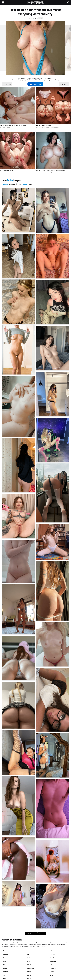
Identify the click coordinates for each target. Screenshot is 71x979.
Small (30, 184)
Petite (40, 18)
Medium (25, 184)
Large (19, 184)
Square (12, 184)
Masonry (5, 184)
